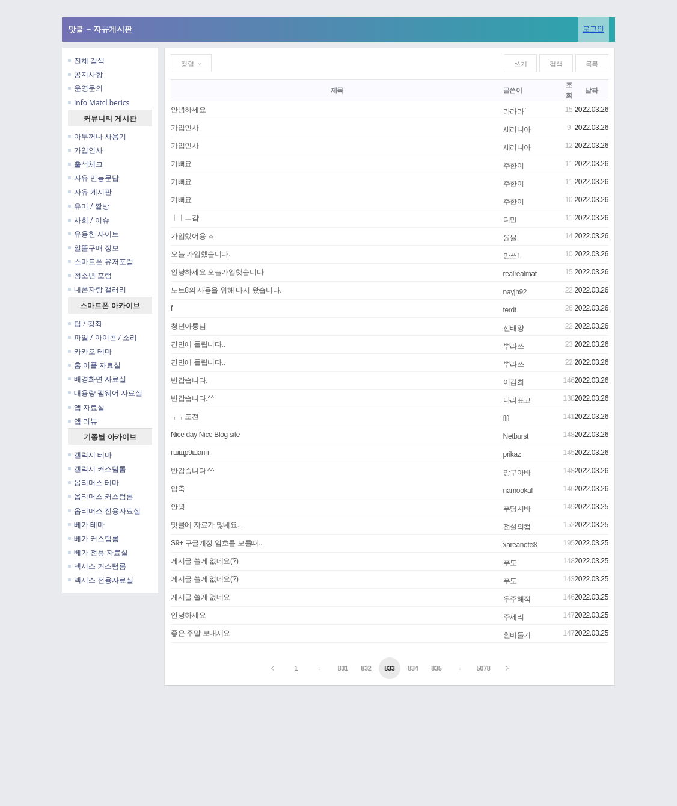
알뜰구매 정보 (93, 248)
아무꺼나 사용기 (97, 136)
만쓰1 (512, 256)
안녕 (178, 507)
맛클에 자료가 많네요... (207, 525)
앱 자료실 (86, 407)
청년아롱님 (188, 326)
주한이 (513, 165)
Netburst (515, 436)
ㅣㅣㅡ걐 (185, 218)
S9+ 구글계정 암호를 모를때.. (216, 543)
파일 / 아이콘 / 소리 (102, 337)
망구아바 (517, 472)
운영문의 (85, 88)
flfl (506, 418)
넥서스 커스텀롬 (97, 566)
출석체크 (85, 164)
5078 (483, 668)
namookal (518, 490)
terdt (509, 310)
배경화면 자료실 (97, 379)
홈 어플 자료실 (94, 365)
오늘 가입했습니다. (200, 254)
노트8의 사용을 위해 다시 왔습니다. (226, 290)
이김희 (513, 382)
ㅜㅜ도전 (185, 416)
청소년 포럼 (90, 275)
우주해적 (517, 599)
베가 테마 (86, 524)
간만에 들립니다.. (198, 344)
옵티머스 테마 (93, 482)
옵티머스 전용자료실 (104, 511)
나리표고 (517, 400)
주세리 (513, 617)
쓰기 (520, 63)
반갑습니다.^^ (192, 398)
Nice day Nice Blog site (205, 434)
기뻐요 (181, 164)
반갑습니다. (189, 380)
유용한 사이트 (93, 234)
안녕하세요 (188, 109)
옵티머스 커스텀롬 (100, 496)
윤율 (510, 238)
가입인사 (85, 150)
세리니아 (517, 129)
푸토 (510, 563)
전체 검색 (86, 60)
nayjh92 (515, 292)
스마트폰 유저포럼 (100, 261)
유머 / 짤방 (88, 206)
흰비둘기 (517, 635)
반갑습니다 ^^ (192, 471)
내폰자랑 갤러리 (97, 289)
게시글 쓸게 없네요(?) (205, 561)
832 (366, 668)
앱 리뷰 (82, 421)
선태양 (513, 328)
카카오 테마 (90, 351)
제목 (337, 90)
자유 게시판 (90, 192)
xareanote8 (520, 545)
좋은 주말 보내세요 (200, 633)
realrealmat (520, 274)
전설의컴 (517, 526)
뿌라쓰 (513, 346)
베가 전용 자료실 (98, 552)
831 (342, 668)
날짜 (591, 90)
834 (413, 668)
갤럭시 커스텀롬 (97, 468)
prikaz (512, 454)
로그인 (593, 28)
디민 (510, 219)
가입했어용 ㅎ (193, 236)
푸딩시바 (517, 508)
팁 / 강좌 (85, 323)
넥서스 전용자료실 (100, 580)
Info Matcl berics (98, 103)
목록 (592, 63)
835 (436, 668)
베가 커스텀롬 (93, 538)
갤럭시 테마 (90, 455)
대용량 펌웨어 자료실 (105, 393)
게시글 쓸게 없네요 (200, 597)
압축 (178, 489)
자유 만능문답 (93, 178)
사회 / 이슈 (88, 220)
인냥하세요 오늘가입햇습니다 (217, 272)
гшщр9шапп (190, 452)
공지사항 (85, 74)
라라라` (515, 111)
